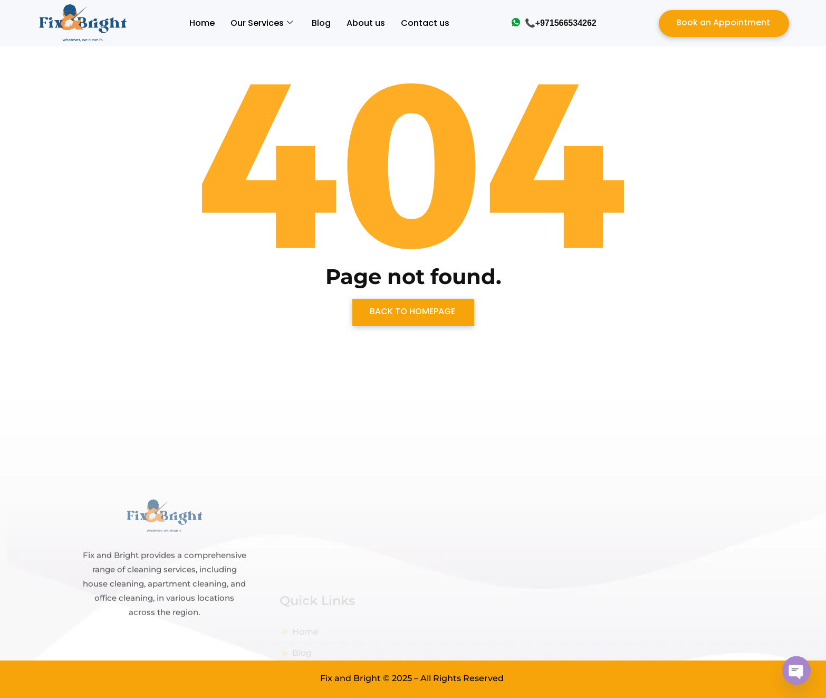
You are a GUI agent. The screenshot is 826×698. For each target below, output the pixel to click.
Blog (321, 23)
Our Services (261, 23)
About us (366, 23)
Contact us (425, 23)
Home (202, 23)
